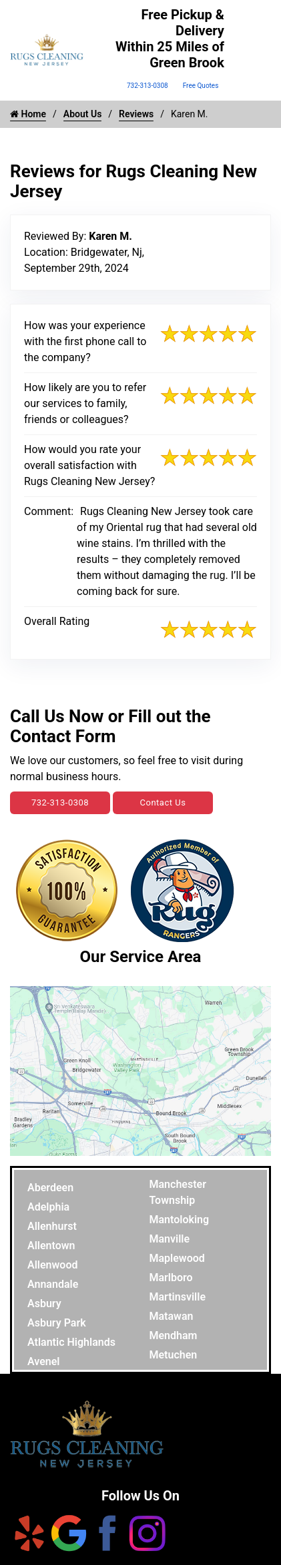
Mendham (174, 1335)
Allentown (51, 1245)
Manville (170, 1239)
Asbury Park (56, 1322)
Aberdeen (50, 1187)
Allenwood (52, 1265)
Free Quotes (201, 85)
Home (28, 114)
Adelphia (48, 1207)
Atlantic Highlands (71, 1342)
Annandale (52, 1284)
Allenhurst (52, 1226)
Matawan (172, 1316)
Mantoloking (180, 1219)
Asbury (44, 1303)
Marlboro (171, 1277)
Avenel (43, 1361)
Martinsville (178, 1297)
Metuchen (174, 1354)
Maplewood (177, 1258)
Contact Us (163, 802)
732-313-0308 (147, 85)
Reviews (136, 114)
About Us (82, 114)
